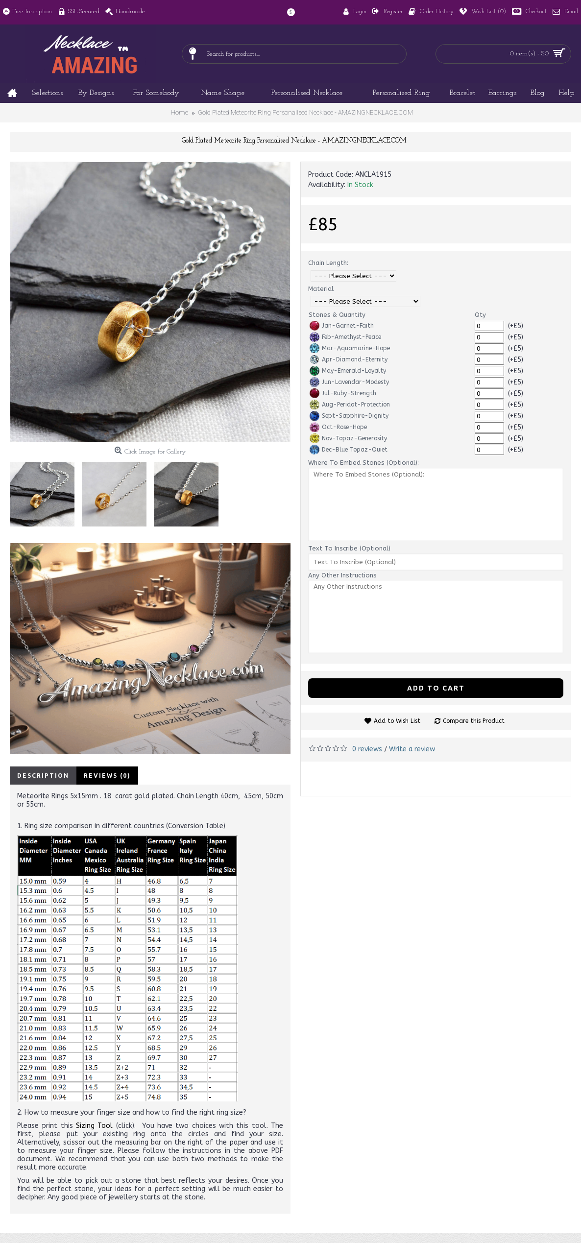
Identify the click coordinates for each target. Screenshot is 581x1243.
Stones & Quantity (337, 314)
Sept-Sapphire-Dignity (349, 416)
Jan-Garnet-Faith (342, 326)
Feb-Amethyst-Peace (345, 337)
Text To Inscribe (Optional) (349, 548)
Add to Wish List (397, 720)
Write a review (412, 749)
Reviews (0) (107, 775)
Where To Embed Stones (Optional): (363, 462)
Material (321, 288)
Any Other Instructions (342, 575)
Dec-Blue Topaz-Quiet (348, 449)
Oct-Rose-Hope (338, 427)
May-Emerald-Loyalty (348, 371)
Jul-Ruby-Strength (343, 393)
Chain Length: (328, 262)
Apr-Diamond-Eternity (348, 359)
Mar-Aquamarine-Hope (350, 348)
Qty (480, 314)
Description (43, 775)
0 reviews (367, 749)
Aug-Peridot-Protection (350, 404)
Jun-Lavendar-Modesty (349, 382)
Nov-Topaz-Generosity (348, 438)
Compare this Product (474, 720)
